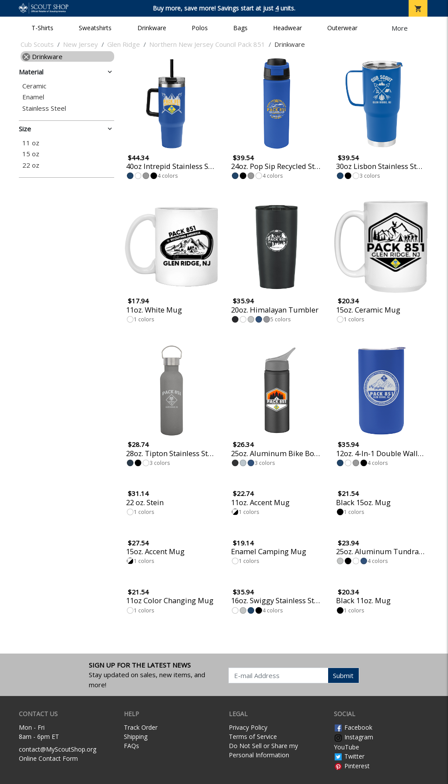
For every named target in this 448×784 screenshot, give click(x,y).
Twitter (349, 756)
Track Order (141, 727)
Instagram (353, 737)
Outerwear (342, 28)
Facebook (353, 727)
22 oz (30, 165)
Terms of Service (253, 736)
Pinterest (352, 766)
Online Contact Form (48, 758)
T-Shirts (42, 28)
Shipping (135, 736)
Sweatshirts (95, 28)
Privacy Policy (248, 727)
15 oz (30, 154)
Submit (343, 675)
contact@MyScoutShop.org (57, 749)
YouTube (346, 747)
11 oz (30, 143)
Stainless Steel (44, 108)
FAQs (131, 746)
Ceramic (34, 86)
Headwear (287, 28)
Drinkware (151, 28)
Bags (240, 28)
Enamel (33, 97)
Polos (200, 28)
